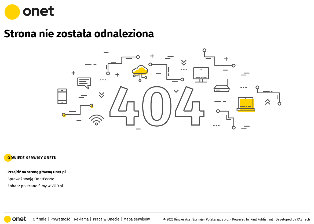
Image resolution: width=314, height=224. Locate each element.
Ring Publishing (261, 219)
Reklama (81, 219)
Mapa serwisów (136, 219)
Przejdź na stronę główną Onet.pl (37, 172)
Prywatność (60, 219)
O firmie (39, 219)
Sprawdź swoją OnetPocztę (31, 179)
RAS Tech (303, 219)
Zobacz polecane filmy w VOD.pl (35, 185)
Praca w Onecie (106, 219)
